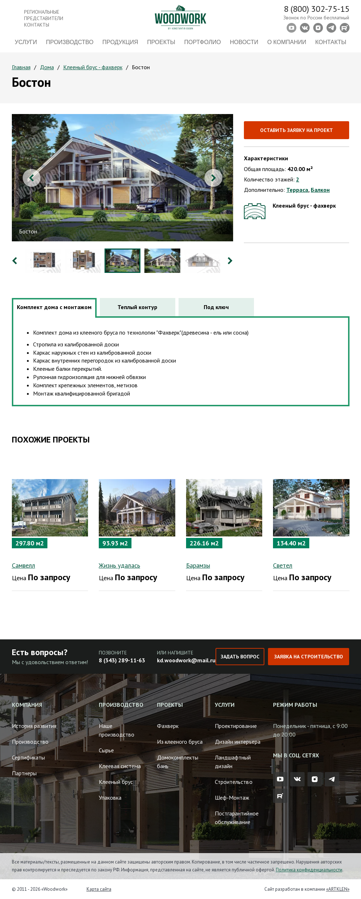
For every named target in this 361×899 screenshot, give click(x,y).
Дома (47, 67)
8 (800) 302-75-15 (317, 8)
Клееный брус (116, 781)
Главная (21, 67)
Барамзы (198, 565)
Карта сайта (99, 889)
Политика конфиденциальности (309, 870)
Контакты (330, 42)
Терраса (297, 189)
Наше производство (116, 730)
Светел (282, 565)
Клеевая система (120, 766)
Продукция (120, 42)
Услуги (26, 42)
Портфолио (202, 42)
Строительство (233, 781)
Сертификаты (28, 757)
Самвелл (23, 565)
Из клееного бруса (180, 741)
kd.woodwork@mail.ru (186, 660)
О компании (286, 42)
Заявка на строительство (308, 656)
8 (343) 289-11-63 (122, 660)
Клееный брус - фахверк (92, 67)
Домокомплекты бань (177, 762)
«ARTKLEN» (338, 889)
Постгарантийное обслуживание (236, 817)
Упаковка (110, 797)
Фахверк (168, 725)
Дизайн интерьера (237, 741)
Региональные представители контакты (43, 18)
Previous (32, 178)
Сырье (106, 750)
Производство (69, 42)
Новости (244, 42)
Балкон (320, 189)
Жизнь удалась (119, 565)
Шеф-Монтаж (232, 797)
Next (213, 178)
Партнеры (24, 773)
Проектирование (235, 725)
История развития (34, 725)
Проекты (161, 42)
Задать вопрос (240, 656)
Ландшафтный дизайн (233, 762)
